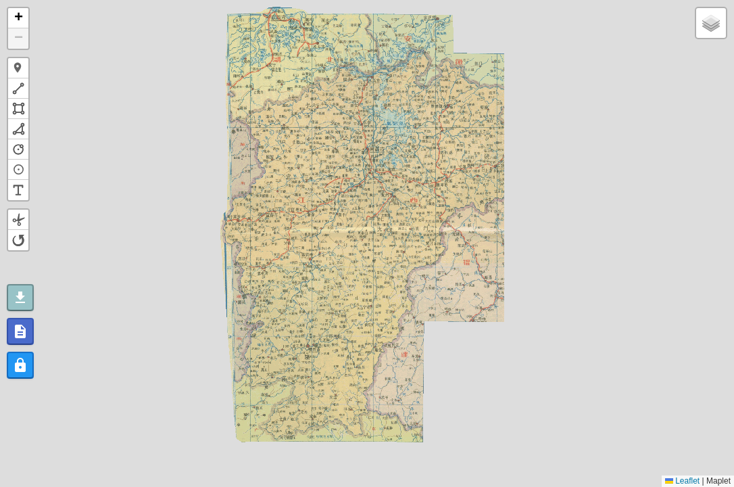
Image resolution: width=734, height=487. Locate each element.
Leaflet (682, 481)
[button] (18, 18)
